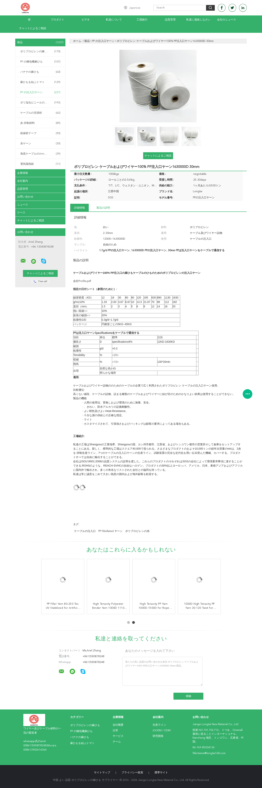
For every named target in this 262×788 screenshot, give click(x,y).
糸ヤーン (40, 143)
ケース (21, 212)
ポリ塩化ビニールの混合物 (40, 103)
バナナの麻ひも (40, 72)
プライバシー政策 (132, 772)
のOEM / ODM (162, 730)
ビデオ (86, 19)
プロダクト (57, 19)
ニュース (22, 204)
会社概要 (118, 725)
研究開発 (158, 736)
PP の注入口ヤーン (40, 92)
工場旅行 (142, 19)
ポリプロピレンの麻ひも (40, 51)
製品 (40, 42)
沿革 (115, 730)
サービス (118, 736)
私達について (114, 19)
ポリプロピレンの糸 (137, 531)
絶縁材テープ (40, 133)
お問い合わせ (25, 196)
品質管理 (170, 19)
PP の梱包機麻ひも (40, 62)
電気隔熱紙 (40, 164)
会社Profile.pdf (82, 281)
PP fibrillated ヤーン (110, 531)
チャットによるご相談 (32, 28)
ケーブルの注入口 (85, 531)
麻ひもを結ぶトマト (40, 82)
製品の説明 (103, 207)
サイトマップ (102, 772)
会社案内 (22, 181)
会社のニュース (226, 19)
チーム (117, 741)
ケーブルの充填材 (40, 113)
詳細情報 (79, 207)
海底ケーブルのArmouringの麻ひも (41, 154)
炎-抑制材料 (40, 123)
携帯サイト (161, 772)
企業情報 (22, 173)
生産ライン (159, 725)
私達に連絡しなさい (198, 19)
